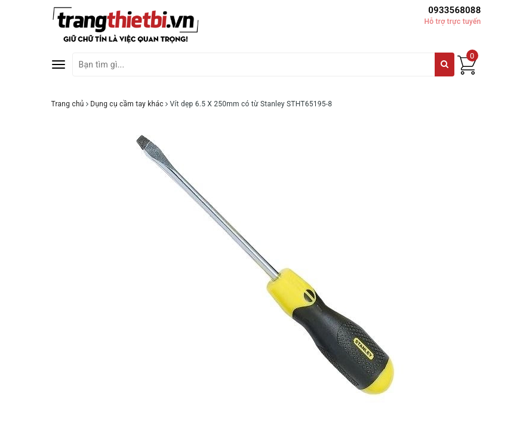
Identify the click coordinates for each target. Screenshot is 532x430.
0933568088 (454, 10)
